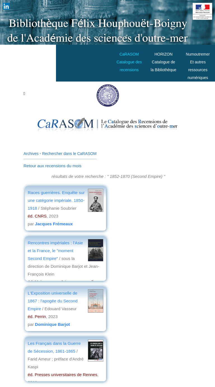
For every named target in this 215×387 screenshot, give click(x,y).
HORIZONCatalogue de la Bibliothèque (163, 62)
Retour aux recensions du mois (52, 165)
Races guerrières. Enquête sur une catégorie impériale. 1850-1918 (56, 200)
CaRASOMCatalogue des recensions (129, 62)
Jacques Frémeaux (54, 223)
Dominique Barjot (52, 324)
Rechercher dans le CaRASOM (69, 153)
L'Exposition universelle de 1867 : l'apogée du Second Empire (53, 301)
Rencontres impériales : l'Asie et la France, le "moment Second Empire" (55, 250)
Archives (31, 153)
